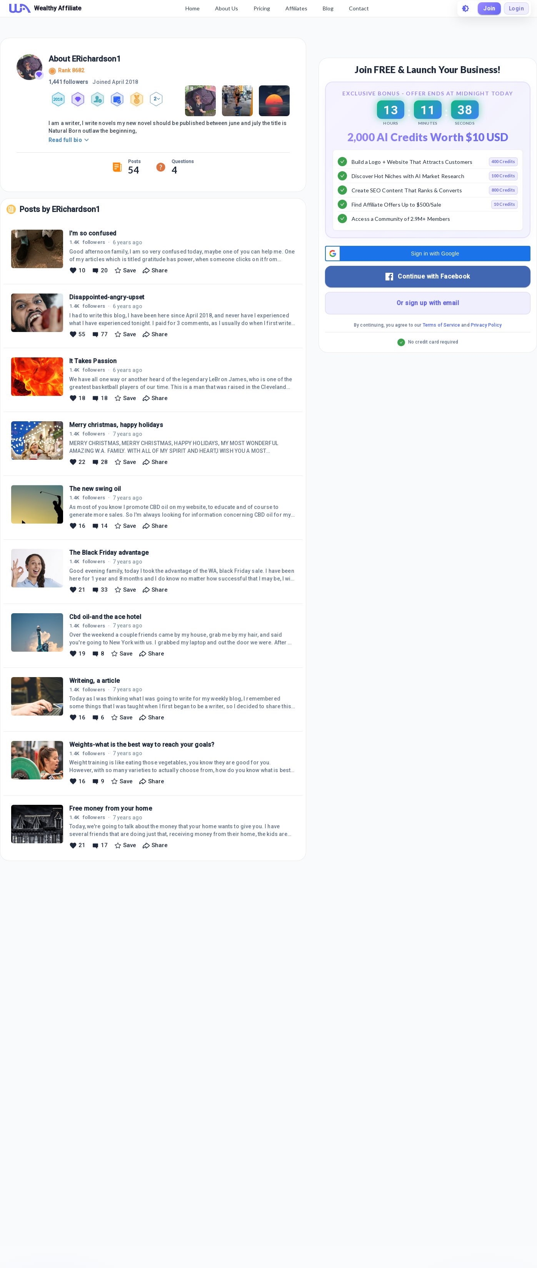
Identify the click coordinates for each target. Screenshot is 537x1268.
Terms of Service (441, 325)
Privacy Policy (486, 325)
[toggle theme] (465, 8)
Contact (359, 8)
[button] (427, 253)
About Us (226, 8)
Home (192, 8)
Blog (328, 8)
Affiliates (296, 8)
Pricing (261, 8)
